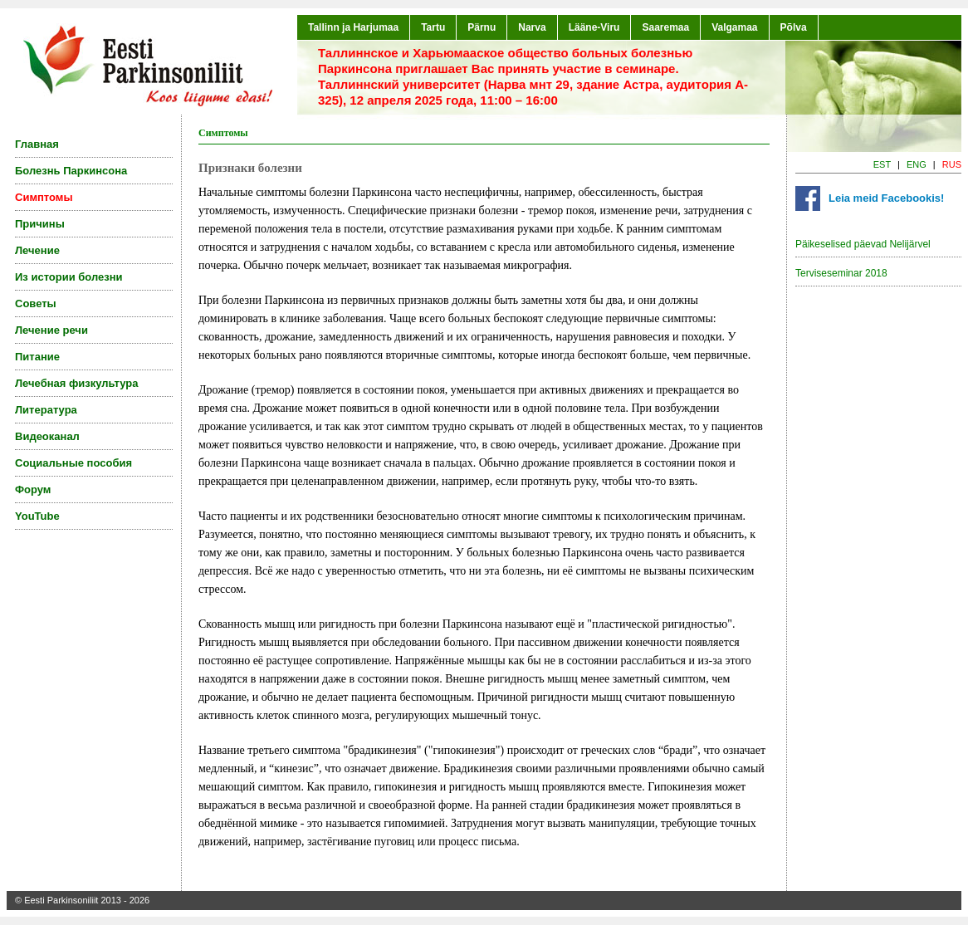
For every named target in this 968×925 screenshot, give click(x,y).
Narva (531, 27)
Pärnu (481, 27)
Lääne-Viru (594, 27)
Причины (40, 224)
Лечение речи (51, 330)
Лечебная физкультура (76, 383)
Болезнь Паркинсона (71, 170)
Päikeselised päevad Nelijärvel (863, 244)
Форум (33, 489)
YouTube (37, 516)
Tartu (433, 27)
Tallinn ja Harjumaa (353, 27)
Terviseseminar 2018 (841, 273)
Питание (37, 356)
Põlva (793, 27)
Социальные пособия (73, 463)
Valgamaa (734, 27)
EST (882, 164)
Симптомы (44, 197)
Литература (46, 410)
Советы (35, 303)
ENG (916, 164)
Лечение (37, 250)
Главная (37, 144)
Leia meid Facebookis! (886, 198)
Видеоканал (47, 436)
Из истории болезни (69, 277)
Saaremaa (665, 27)
